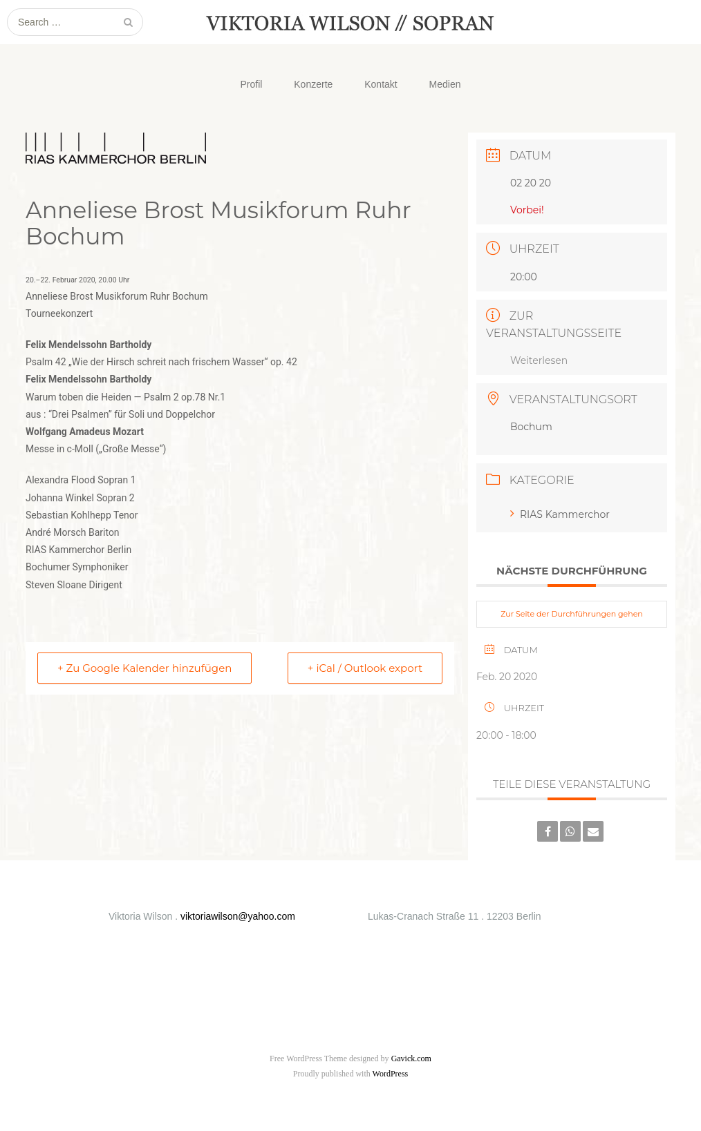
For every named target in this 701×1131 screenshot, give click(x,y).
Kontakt (380, 84)
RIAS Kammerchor (560, 514)
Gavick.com (411, 1058)
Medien (445, 84)
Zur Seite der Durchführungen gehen (572, 614)
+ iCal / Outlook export (365, 668)
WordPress (391, 1074)
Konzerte (313, 84)
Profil (251, 84)
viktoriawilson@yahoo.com (237, 916)
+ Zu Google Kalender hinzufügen (144, 668)
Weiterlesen (539, 360)
